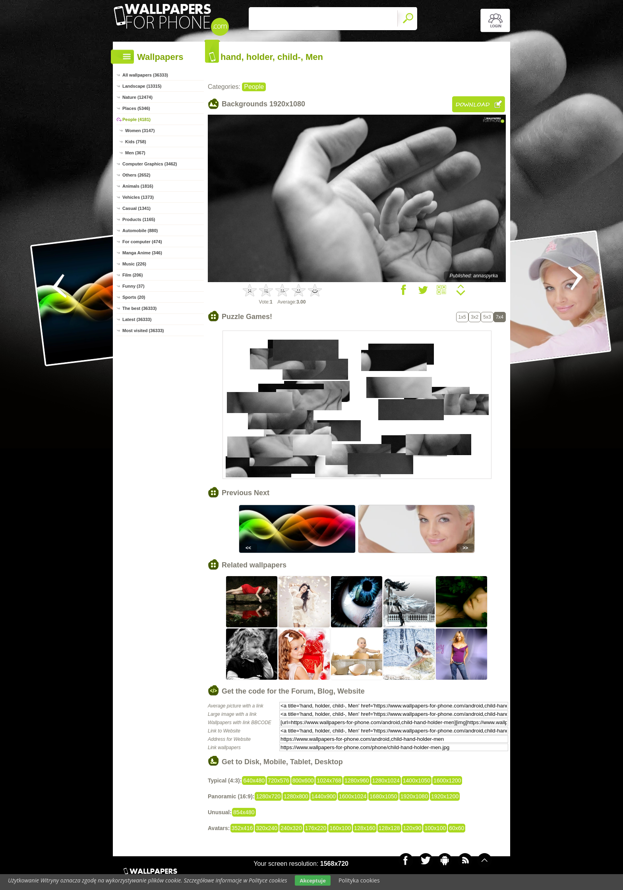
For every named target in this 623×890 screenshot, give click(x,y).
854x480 (244, 812)
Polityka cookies (359, 880)
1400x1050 (416, 780)
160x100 (340, 828)
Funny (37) (133, 286)
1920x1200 (445, 796)
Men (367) (135, 152)
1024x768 (329, 780)
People (254, 86)
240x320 (291, 828)
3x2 (474, 317)
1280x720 (268, 796)
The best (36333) (139, 308)
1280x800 (296, 796)
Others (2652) (136, 175)
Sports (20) (133, 297)
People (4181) (136, 119)
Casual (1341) (136, 208)
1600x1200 (447, 780)
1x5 (462, 317)
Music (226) (134, 263)
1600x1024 (352, 796)
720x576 (278, 780)
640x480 (254, 780)
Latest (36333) (136, 319)
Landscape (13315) (141, 86)
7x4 (499, 317)
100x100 (435, 828)
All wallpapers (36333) (145, 75)
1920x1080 (414, 796)
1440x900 (324, 796)
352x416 (242, 828)
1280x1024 (386, 780)
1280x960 (356, 780)
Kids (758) (135, 141)
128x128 (389, 828)
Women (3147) (140, 130)
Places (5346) (136, 108)
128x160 (364, 828)
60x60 (456, 828)
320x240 (266, 828)
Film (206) (132, 275)
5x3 (487, 317)
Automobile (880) (140, 230)
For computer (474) (142, 241)
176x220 (316, 828)
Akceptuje (312, 880)
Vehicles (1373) (138, 197)
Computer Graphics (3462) (149, 163)
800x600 (303, 780)
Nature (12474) (137, 97)
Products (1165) (138, 219)
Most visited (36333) (143, 330)
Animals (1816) (137, 186)
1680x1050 (383, 796)
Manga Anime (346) (142, 252)
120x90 (412, 828)
